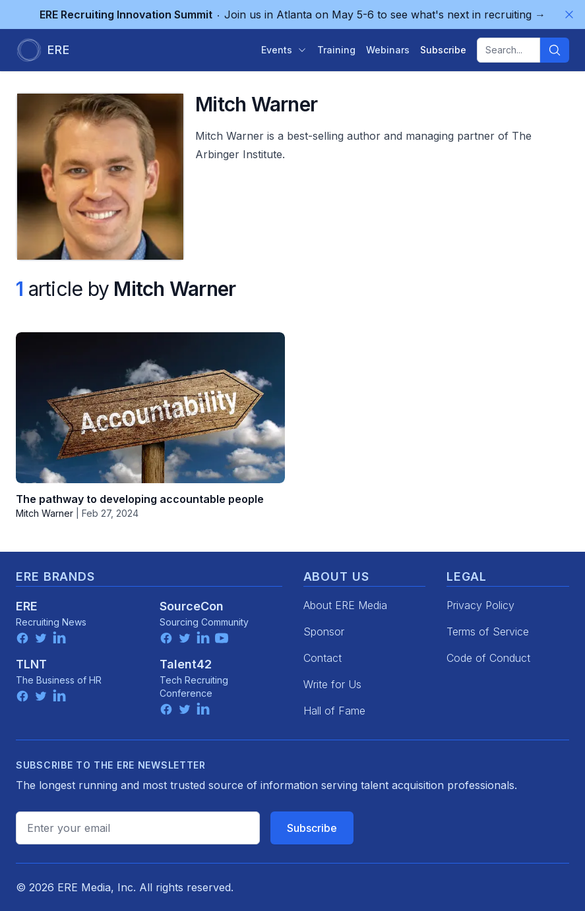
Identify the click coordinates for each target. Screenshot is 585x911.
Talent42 (186, 664)
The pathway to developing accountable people (140, 499)
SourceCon (192, 606)
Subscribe (312, 828)
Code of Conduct (488, 657)
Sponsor (323, 631)
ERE (27, 606)
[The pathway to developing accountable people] (150, 407)
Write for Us (332, 684)
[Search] (554, 50)
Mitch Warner (44, 513)
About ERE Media (345, 605)
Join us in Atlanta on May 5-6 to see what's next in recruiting (292, 14)
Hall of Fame (334, 710)
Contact (322, 657)
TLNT (31, 664)
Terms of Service (487, 631)
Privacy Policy (480, 605)
